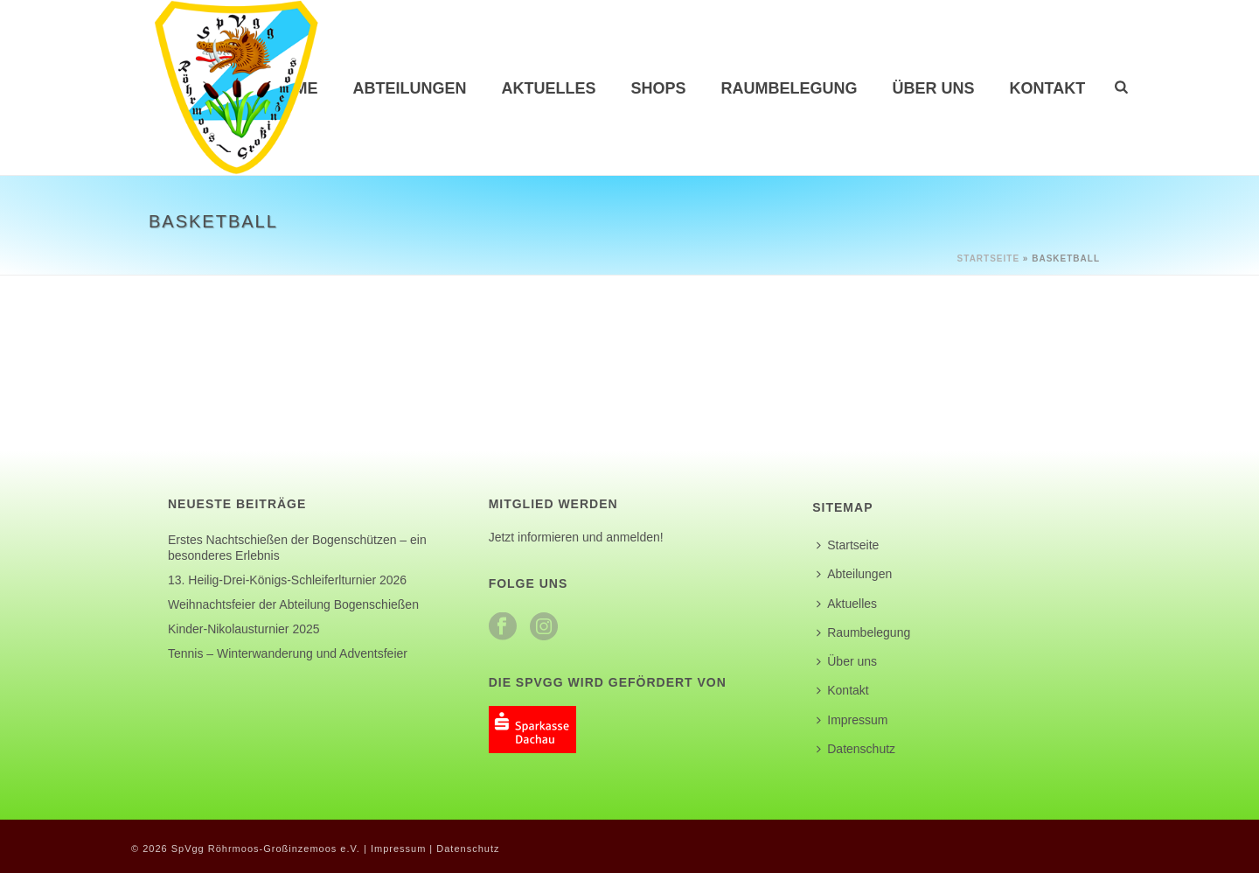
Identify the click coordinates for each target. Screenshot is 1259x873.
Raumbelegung (789, 88)
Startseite (988, 258)
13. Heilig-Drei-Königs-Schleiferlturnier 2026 (287, 580)
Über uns (934, 88)
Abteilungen (410, 88)
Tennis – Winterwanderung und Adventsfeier (287, 653)
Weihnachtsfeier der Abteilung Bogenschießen (293, 604)
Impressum (852, 720)
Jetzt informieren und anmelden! (576, 537)
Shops (658, 88)
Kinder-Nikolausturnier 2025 (244, 629)
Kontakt (1048, 88)
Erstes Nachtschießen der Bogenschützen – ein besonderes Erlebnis (297, 547)
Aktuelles (549, 88)
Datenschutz (856, 749)
